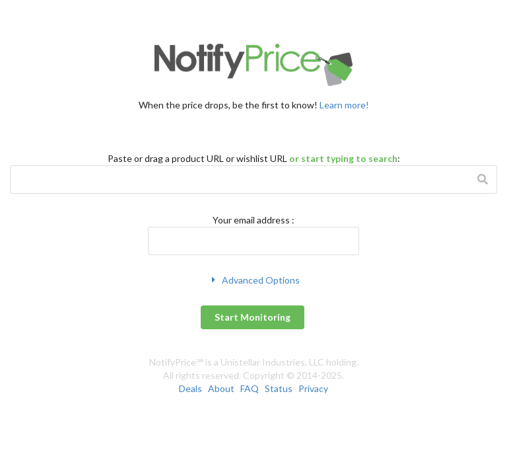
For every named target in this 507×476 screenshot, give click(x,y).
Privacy (313, 388)
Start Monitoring (252, 317)
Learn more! (344, 104)
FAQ (249, 388)
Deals (190, 388)
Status (278, 388)
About (221, 388)
